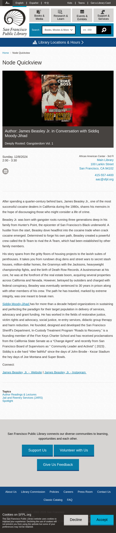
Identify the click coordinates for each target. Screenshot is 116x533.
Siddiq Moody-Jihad (16, 304)
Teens (81, 3)
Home (5, 53)
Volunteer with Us (74, 450)
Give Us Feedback (58, 464)
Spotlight (7, 400)
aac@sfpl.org (105, 179)
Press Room (85, 491)
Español (33, 3)
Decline (76, 520)
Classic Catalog (53, 499)
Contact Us (104, 491)
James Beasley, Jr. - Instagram (65, 372)
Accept (102, 520)
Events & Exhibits (82, 18)
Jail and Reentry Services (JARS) (22, 397)
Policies (54, 491)
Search (35, 30)
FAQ (69, 499)
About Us (10, 491)
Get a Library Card (101, 3)
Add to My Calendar (5, 171)
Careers (68, 491)
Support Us (37, 450)
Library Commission (33, 491)
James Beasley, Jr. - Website (22, 372)
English (19, 3)
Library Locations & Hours (59, 42)
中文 (46, 3)
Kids (70, 3)
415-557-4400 (104, 175)
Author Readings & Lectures (19, 394)
